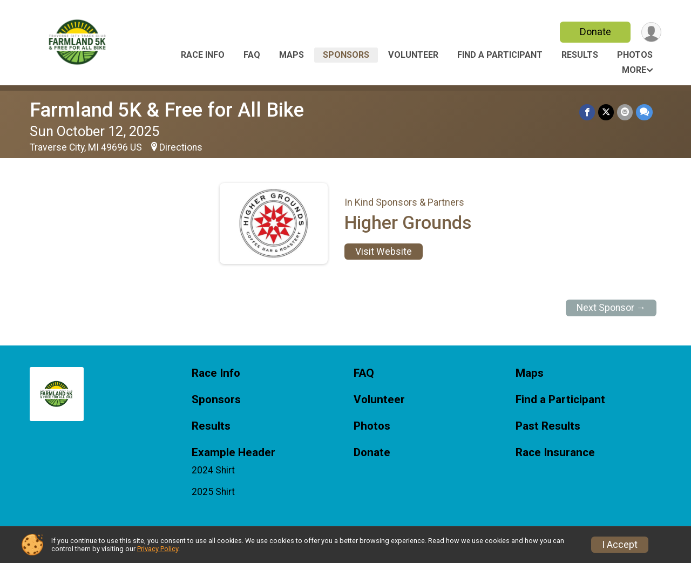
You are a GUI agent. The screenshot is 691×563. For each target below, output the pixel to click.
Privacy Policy (157, 549)
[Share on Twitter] (606, 112)
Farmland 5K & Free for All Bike (167, 109)
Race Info (203, 55)
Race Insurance (555, 452)
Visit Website (383, 251)
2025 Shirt (213, 491)
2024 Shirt (213, 470)
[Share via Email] (625, 112)
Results (579, 55)
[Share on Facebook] (587, 112)
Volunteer (413, 55)
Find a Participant (500, 55)
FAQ (251, 55)
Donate (595, 31)
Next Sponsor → (611, 307)
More (634, 70)
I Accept (620, 544)
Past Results (548, 426)
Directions (180, 147)
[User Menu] (651, 32)
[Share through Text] (644, 112)
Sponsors (346, 55)
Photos (635, 55)
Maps (291, 55)
